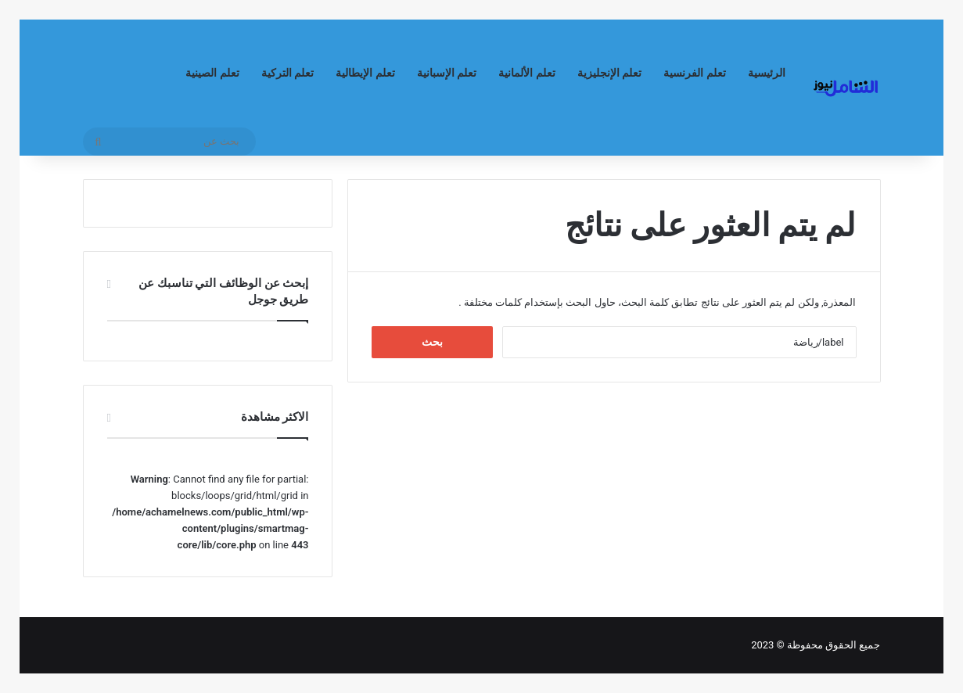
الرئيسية (766, 73)
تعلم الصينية (212, 73)
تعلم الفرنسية (694, 73)
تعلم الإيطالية (365, 73)
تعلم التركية (287, 73)
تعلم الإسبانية (447, 73)
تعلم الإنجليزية (609, 73)
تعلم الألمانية (526, 73)
